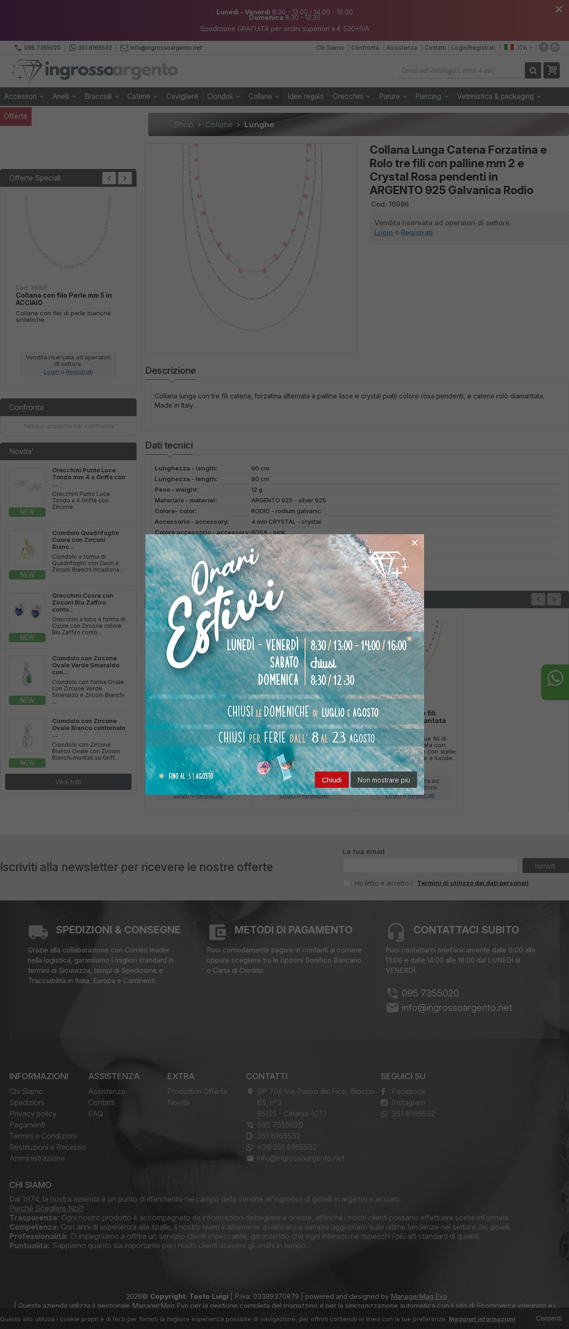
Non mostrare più (384, 780)
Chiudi (332, 780)
